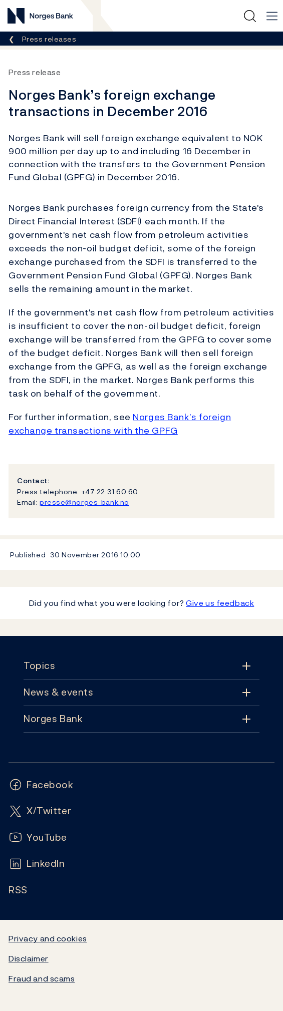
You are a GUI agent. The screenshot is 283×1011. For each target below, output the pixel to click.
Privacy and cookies (48, 938)
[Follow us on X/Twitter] (40, 811)
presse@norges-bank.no (84, 502)
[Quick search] (250, 16)
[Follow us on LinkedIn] (37, 863)
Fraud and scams (42, 978)
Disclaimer (29, 958)
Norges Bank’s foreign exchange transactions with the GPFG (120, 423)
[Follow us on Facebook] (41, 785)
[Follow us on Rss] (18, 890)
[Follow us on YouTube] (38, 837)
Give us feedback (220, 602)
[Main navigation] (272, 16)
